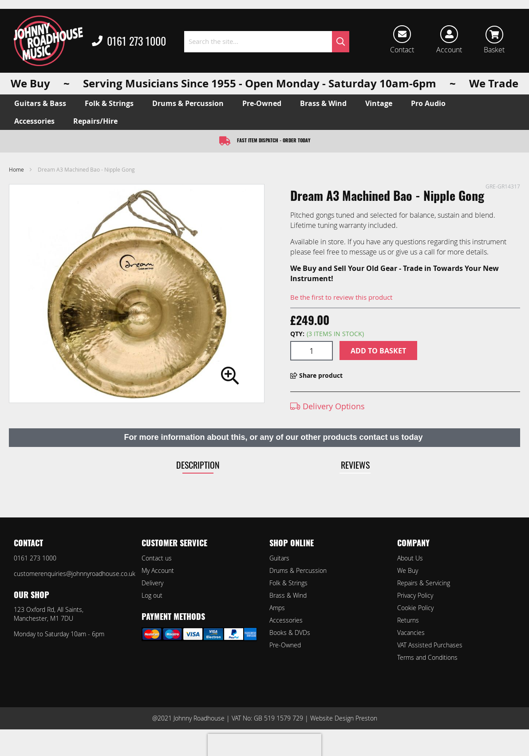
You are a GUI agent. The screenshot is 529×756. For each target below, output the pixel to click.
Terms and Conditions (427, 657)
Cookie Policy (415, 607)
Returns (408, 620)
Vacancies (411, 632)
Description (198, 464)
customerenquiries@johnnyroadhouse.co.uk (74, 573)
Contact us (157, 558)
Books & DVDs (289, 632)
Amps (277, 607)
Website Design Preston (343, 718)
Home (16, 169)
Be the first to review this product (341, 297)
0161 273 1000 (129, 42)
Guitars (279, 558)
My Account (158, 570)
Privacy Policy (415, 595)
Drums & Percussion (298, 570)
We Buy (407, 570)
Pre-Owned (285, 645)
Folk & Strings (288, 583)
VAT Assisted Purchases (429, 645)
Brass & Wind (288, 595)
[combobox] (266, 41)
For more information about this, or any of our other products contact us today (273, 437)
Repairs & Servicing (423, 583)
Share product (316, 375)
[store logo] (48, 41)
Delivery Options (327, 406)
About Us (410, 558)
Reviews (355, 464)
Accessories (286, 620)
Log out (152, 595)
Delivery (152, 583)
